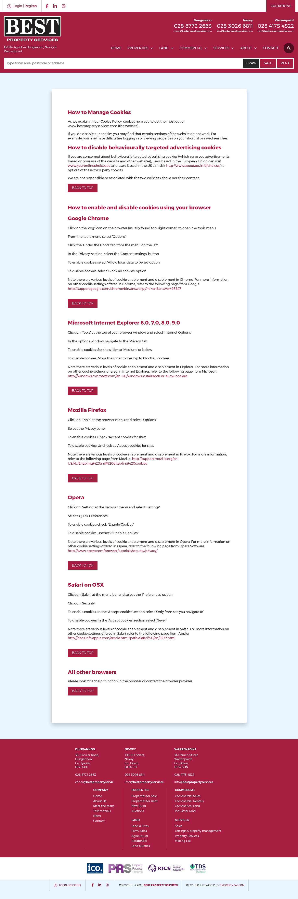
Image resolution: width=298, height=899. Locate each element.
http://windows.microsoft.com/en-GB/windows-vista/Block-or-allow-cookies (127, 376)
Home (116, 48)
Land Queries (140, 846)
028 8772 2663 (193, 26)
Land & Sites (139, 826)
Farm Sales (139, 831)
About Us (99, 801)
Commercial (191, 48)
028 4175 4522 (276, 26)
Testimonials (102, 811)
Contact (270, 48)
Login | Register (70, 885)
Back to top (83, 188)
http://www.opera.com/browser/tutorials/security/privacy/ (112, 551)
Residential (139, 841)
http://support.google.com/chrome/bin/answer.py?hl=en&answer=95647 (124, 289)
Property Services (187, 836)
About (246, 48)
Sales (178, 826)
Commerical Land (187, 806)
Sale (268, 63)
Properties (137, 48)
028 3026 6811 (235, 26)
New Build (138, 806)
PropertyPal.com (232, 885)
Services (221, 48)
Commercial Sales (187, 796)
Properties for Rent (144, 801)
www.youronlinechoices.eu (89, 166)
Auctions (137, 811)
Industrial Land (185, 811)
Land (164, 48)
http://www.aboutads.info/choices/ (193, 166)
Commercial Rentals (189, 801)
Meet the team (103, 806)
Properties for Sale (144, 796)
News (97, 816)
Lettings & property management (198, 831)
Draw (251, 63)
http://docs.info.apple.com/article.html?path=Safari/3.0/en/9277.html (122, 638)
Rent (285, 63)
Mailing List (183, 841)
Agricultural (139, 836)
